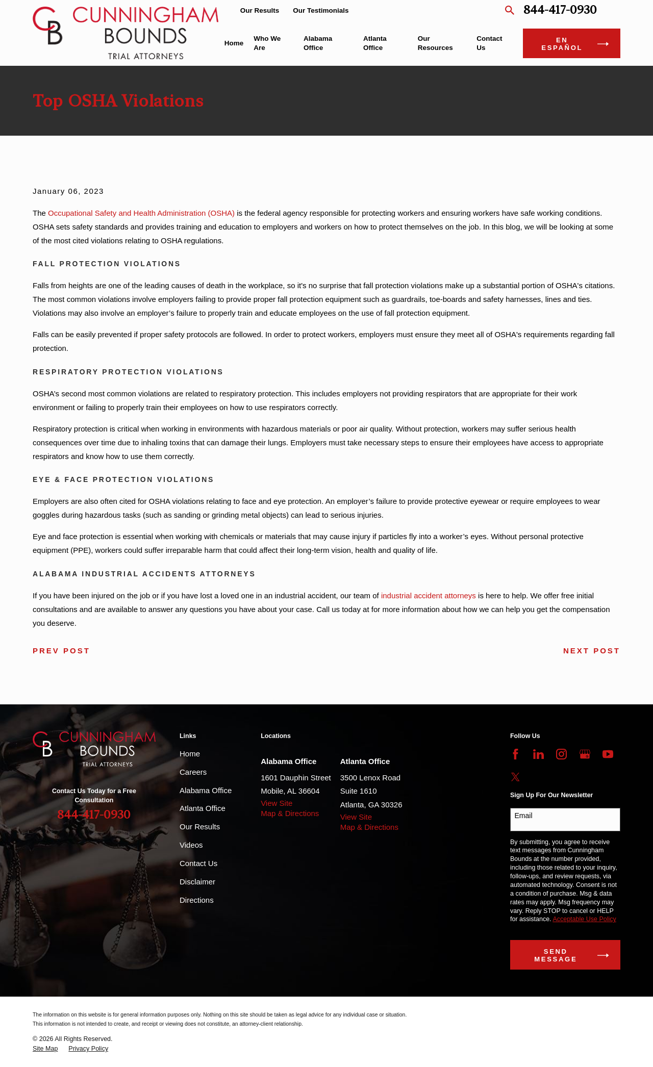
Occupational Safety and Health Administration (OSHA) (141, 213)
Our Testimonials (320, 10)
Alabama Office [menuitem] (318, 43)
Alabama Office (206, 790)
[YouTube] (607, 754)
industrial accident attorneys (428, 595)
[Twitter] (515, 777)
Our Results (260, 10)
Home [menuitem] (234, 43)
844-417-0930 (560, 10)
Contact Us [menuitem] (489, 43)
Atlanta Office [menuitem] (375, 43)
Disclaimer (197, 881)
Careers (193, 772)
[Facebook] (515, 754)
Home (190, 753)
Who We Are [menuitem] (267, 43)
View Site (276, 803)
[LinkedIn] (538, 754)
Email (524, 815)
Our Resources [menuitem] (435, 43)
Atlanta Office (202, 808)
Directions (197, 900)
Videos (191, 845)
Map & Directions (290, 813)
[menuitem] (45, 1049)
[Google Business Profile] (585, 754)
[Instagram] (561, 754)
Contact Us (198, 863)
